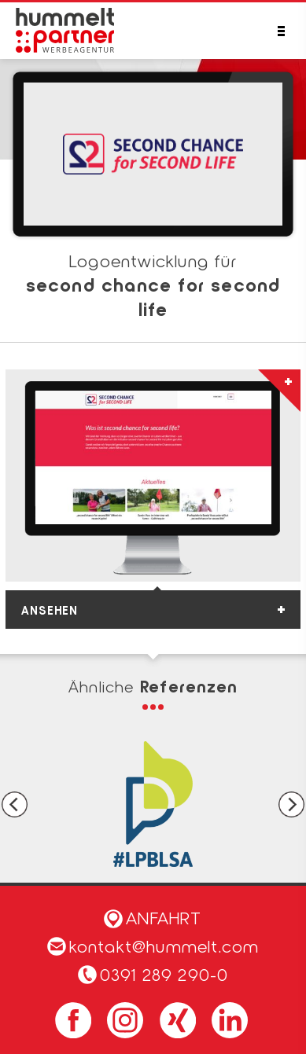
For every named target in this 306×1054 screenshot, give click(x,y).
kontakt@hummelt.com (153, 945)
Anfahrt (152, 917)
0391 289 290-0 (164, 974)
